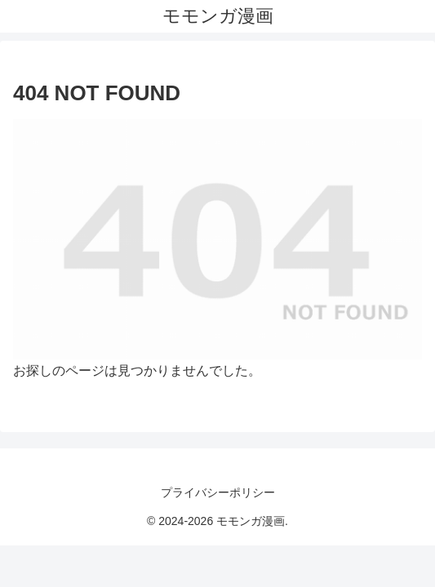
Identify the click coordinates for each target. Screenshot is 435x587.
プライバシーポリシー (218, 492)
